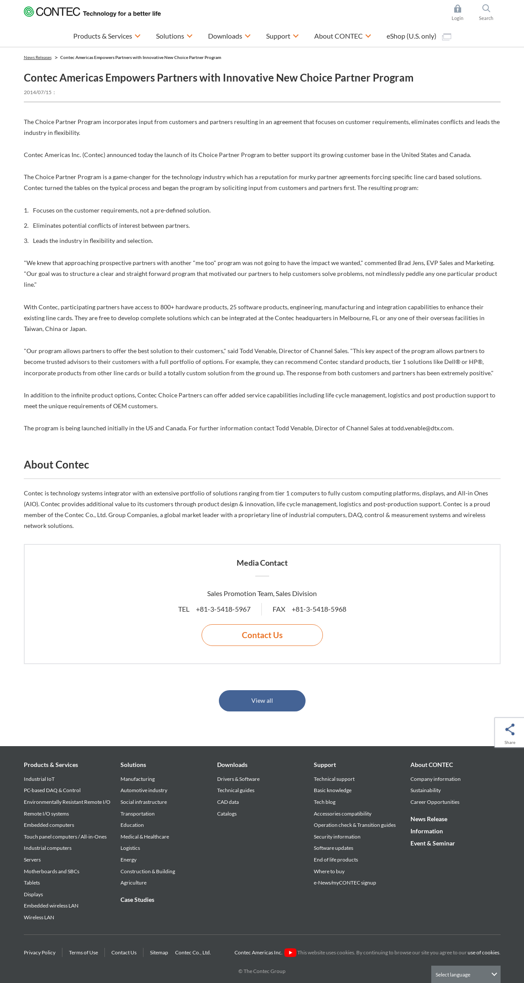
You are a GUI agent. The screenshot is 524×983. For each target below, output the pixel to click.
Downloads (232, 764)
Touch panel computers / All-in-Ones (65, 836)
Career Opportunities (434, 802)
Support (325, 764)
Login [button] (462, 12)
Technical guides (235, 790)
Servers (32, 859)
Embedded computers (49, 825)
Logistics (130, 848)
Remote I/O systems (46, 813)
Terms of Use (83, 952)
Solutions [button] (174, 35)
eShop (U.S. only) (419, 36)
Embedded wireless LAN (51, 905)
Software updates (333, 848)
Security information (337, 836)
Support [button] (282, 35)
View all (262, 700)
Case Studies (137, 899)
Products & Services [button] (107, 35)
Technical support (334, 779)
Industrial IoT (39, 779)
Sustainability (425, 790)
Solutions (133, 764)
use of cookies (483, 952)
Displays (33, 894)
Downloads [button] (229, 35)
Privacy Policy (39, 952)
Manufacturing (137, 779)
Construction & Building (147, 871)
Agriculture (133, 882)
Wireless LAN (39, 917)
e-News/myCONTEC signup (345, 882)
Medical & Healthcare (144, 836)
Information (426, 831)
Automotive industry (143, 790)
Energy (128, 859)
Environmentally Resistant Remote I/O (67, 802)
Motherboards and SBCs (51, 871)
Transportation (137, 813)
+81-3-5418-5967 (223, 609)
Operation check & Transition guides (355, 825)
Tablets (32, 882)
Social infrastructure (143, 802)
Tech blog (324, 802)
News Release (428, 818)
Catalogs (227, 813)
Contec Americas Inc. (265, 952)
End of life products (336, 859)
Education (132, 825)
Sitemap (159, 952)
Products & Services (51, 764)
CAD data (228, 802)
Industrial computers (48, 848)
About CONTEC (431, 764)
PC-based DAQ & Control (52, 790)
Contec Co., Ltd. (194, 952)
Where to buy (329, 871)
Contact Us (262, 635)
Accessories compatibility (342, 813)
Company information (435, 779)
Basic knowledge (333, 790)
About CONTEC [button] (342, 35)
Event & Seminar (432, 843)
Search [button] (490, 12)
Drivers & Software (238, 779)
